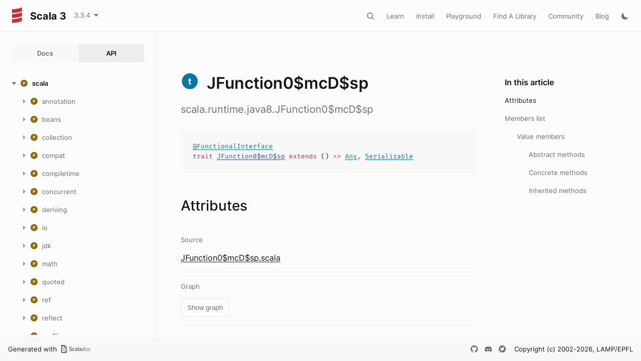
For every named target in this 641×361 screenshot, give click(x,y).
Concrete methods (558, 172)
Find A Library (514, 16)
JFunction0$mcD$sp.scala (230, 258)
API (111, 53)
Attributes (520, 100)
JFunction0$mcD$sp (251, 156)
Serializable (389, 156)
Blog (602, 16)
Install (425, 16)
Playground (463, 16)
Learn (395, 16)
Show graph (205, 307)
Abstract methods (557, 154)
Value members (541, 136)
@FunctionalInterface (233, 146)
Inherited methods (557, 191)
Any (351, 156)
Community (565, 16)
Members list (525, 118)
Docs (45, 53)
